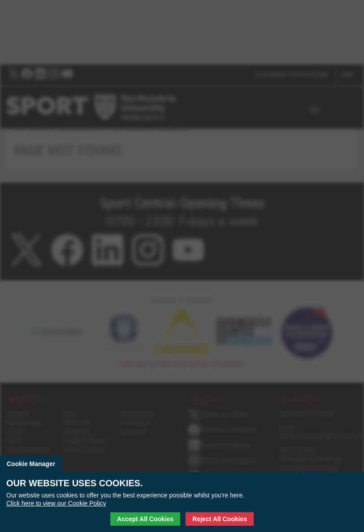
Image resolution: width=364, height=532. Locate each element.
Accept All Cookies (145, 519)
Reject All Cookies (219, 519)
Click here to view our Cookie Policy (56, 503)
